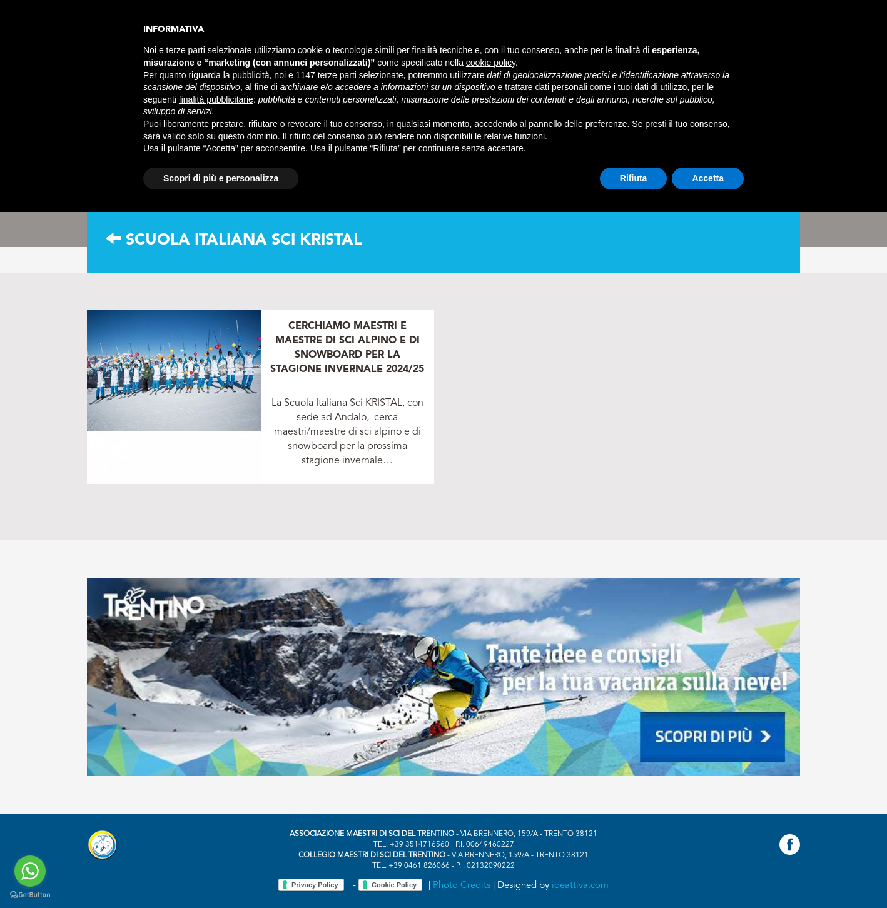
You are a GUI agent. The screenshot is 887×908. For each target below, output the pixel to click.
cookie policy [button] (490, 63)
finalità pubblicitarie (216, 99)
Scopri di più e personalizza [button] (220, 178)
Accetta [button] (708, 178)
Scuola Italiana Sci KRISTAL (234, 240)
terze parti (337, 75)
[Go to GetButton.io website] (30, 895)
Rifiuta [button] (633, 178)
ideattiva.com (580, 885)
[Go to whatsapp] (30, 871)
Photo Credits (461, 885)
